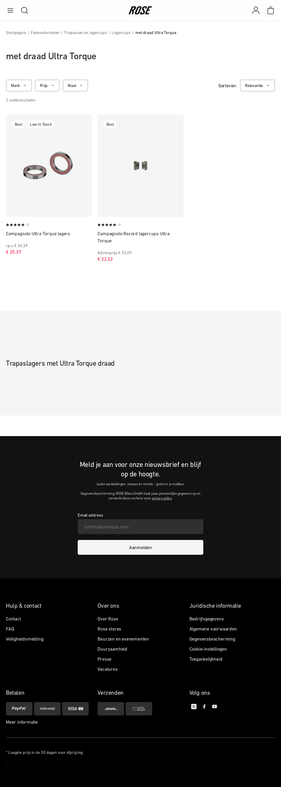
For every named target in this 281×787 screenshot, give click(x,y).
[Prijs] (47, 85)
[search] (21, 10)
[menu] (10, 10)
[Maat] (75, 85)
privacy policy (162, 498)
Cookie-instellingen (208, 648)
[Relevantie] (257, 85)
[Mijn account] (255, 10)
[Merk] (19, 85)
